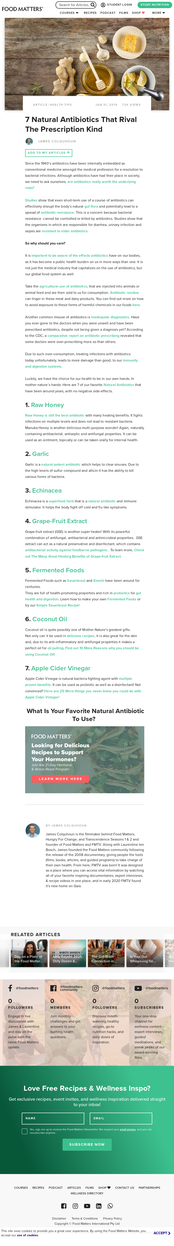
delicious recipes (80, 636)
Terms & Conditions (85, 1218)
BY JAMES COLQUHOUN (66, 825)
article (40, 105)
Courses (67, 13)
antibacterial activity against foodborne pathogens (66, 550)
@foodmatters (27, 988)
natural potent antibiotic (60, 464)
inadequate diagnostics (110, 317)
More (156, 13)
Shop (138, 13)
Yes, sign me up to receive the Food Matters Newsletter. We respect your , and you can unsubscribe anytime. (91, 1131)
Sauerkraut (76, 580)
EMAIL (99, 1118)
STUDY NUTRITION (155, 5)
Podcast (108, 13)
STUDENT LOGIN (116, 5)
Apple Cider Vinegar (61, 668)
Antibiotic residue (124, 292)
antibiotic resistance (57, 212)
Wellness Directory (87, 1193)
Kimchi (98, 580)
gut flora (91, 206)
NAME (31, 1118)
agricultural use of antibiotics (63, 286)
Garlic (40, 454)
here (136, 305)
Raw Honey (46, 405)
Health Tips (61, 105)
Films (123, 13)
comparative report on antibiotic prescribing (84, 335)
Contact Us (124, 1188)
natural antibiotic (102, 501)
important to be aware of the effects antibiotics (69, 255)
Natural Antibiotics (119, 385)
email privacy (128, 1129)
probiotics (122, 593)
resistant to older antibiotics (64, 231)
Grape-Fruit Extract (59, 521)
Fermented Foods (58, 570)
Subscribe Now (87, 1144)
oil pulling (55, 648)
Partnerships (149, 1188)
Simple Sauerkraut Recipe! (58, 605)
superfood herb (61, 501)
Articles (74, 1188)
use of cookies (27, 1235)
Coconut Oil (49, 619)
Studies (31, 200)
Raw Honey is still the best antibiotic (55, 415)
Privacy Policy (112, 1218)
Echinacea (47, 490)
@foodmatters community (71, 988)
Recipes (90, 13)
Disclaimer (59, 1218)
